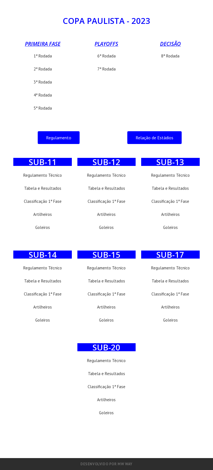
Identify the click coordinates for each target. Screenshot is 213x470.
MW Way (125, 464)
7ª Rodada (106, 69)
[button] (59, 137)
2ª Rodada (43, 69)
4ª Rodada (43, 95)
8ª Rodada (170, 56)
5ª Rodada (43, 108)
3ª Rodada (43, 82)
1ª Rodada (43, 56)
